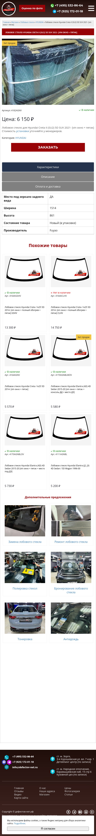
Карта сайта (21, 797)
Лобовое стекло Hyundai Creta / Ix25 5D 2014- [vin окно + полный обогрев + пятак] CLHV (70, 310)
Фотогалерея (72, 791)
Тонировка (25, 639)
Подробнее (19, 823)
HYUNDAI (20, 137)
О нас (42, 788)
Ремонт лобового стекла (71, 542)
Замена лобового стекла (25, 542)
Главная (19, 788)
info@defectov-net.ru (25, 767)
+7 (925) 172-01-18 (68, 11)
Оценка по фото (32, 8)
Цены (68, 788)
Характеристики (48, 167)
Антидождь (71, 639)
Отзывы (19, 791)
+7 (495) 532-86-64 (67, 5)
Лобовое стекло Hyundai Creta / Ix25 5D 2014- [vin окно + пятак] (24, 388)
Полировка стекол (25, 588)
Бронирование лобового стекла (71, 590)
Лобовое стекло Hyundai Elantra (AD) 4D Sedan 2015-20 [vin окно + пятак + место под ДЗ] (25, 468)
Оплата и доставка (48, 186)
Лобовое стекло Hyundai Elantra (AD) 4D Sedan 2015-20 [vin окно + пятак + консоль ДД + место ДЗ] (71, 389)
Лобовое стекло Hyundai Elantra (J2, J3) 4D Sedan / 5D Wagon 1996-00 (70, 467)
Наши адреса (47, 791)
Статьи (69, 794)
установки (22, 131)
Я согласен (48, 828)
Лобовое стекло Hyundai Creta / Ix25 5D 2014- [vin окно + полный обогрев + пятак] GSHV (24, 310)
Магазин (44, 794)
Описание (48, 177)
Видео (18, 794)
